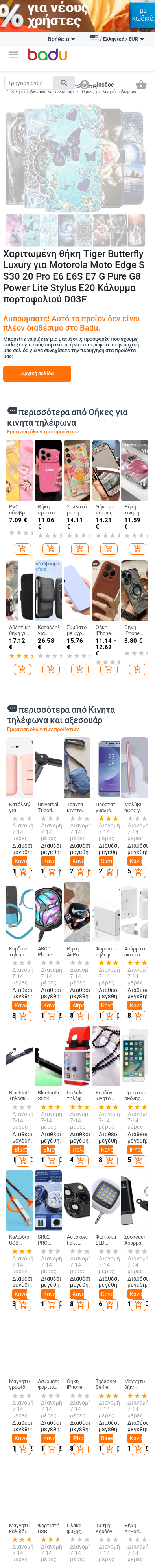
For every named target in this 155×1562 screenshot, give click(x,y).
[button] (14, 54)
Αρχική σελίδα (37, 373)
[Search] (28, 83)
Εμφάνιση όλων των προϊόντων (43, 431)
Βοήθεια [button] (61, 39)
